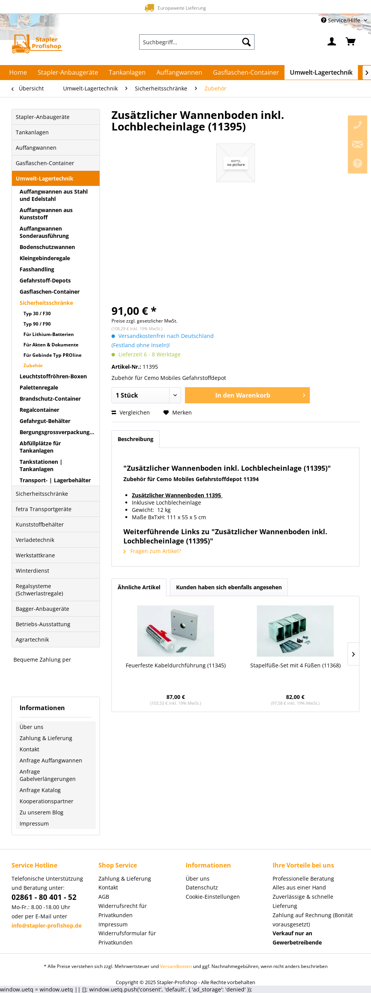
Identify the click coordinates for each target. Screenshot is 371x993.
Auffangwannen (36, 147)
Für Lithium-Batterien (48, 334)
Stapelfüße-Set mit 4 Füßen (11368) (295, 665)
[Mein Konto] (332, 42)
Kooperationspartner (46, 801)
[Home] (18, 72)
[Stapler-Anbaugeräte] (67, 72)
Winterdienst (32, 570)
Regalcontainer (39, 409)
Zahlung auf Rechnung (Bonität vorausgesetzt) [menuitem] (313, 919)
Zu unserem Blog (41, 812)
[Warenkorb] (351, 42)
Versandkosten (176, 966)
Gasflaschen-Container (45, 163)
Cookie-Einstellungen (213, 896)
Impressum (34, 823)
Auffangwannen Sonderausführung (44, 232)
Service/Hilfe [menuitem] (341, 20)
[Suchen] (246, 42)
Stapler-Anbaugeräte (43, 116)
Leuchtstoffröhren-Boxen (53, 376)
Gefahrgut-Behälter (45, 421)
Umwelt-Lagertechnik (44, 178)
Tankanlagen (32, 132)
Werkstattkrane (35, 555)
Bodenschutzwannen (47, 247)
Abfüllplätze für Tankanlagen (40, 447)
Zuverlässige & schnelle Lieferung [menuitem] (303, 901)
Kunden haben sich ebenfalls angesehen (229, 587)
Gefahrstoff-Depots (45, 280)
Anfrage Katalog (40, 790)
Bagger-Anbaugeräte (42, 608)
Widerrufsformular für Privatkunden (127, 937)
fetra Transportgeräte (44, 509)
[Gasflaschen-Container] (246, 72)
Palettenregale (39, 387)
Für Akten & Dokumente (50, 344)
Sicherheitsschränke (46, 302)
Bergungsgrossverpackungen (58, 432)
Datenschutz (202, 887)
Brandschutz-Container (50, 398)
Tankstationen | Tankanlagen (41, 465)
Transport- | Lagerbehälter (55, 480)
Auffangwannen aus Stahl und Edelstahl (54, 195)
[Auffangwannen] (179, 72)
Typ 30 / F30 (37, 313)
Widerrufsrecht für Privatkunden (122, 910)
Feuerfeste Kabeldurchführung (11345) (176, 665)
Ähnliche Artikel (139, 587)
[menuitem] (197, 42)
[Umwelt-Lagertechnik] (321, 72)
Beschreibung (135, 439)
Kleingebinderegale (45, 258)
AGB (103, 896)
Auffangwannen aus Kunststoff (46, 213)
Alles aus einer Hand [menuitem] (299, 887)
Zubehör (33, 365)
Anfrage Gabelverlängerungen (48, 775)
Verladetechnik (35, 539)
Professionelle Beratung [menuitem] (303, 878)
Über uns (31, 727)
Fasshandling (37, 269)
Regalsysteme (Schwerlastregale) (39, 589)
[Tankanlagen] (127, 72)
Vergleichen (130, 412)
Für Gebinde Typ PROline (52, 355)
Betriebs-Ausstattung (43, 624)
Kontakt (29, 749)
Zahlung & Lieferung (46, 738)
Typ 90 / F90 (37, 324)
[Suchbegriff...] (197, 42)
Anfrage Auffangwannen (51, 760)
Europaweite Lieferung (174, 7)
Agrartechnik (32, 639)
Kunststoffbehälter (40, 524)
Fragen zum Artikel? (152, 551)
